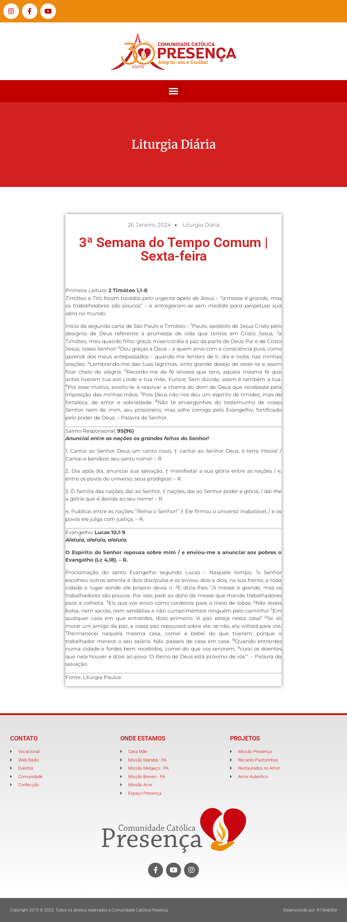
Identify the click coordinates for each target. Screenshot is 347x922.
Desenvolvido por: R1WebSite (310, 910)
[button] (173, 91)
